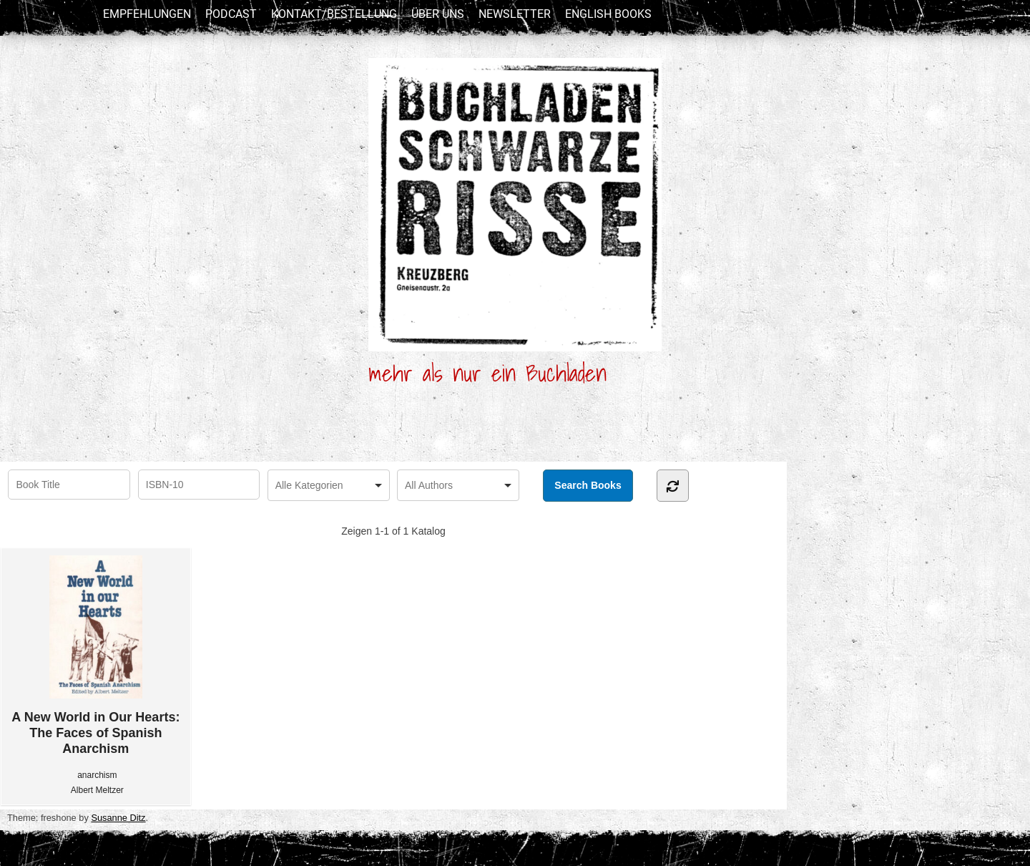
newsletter (515, 14)
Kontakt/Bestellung (334, 14)
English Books (608, 14)
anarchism (97, 775)
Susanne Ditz (118, 817)
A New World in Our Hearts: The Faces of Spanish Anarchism (95, 655)
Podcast (231, 14)
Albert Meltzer (97, 790)
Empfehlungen (147, 14)
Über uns (437, 14)
